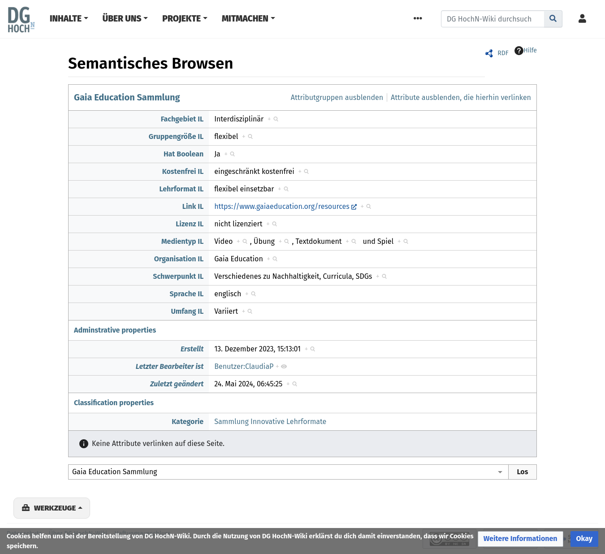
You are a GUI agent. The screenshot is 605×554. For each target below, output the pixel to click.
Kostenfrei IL (183, 171)
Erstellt (192, 349)
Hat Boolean (183, 154)
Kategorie (187, 421)
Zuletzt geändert (176, 384)
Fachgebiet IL (182, 119)
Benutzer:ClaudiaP (243, 366)
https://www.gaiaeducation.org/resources (282, 206)
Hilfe (525, 50)
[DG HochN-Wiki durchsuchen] (492, 18)
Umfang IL (187, 311)
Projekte (181, 18)
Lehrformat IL (181, 189)
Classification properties (114, 402)
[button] (520, 539)
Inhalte (66, 18)
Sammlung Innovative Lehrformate (270, 421)
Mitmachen (245, 18)
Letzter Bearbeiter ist (170, 366)
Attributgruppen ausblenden (337, 97)
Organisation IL (179, 259)
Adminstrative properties (115, 330)
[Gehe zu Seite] (553, 18)
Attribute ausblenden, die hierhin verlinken (461, 97)
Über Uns (122, 18)
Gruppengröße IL (176, 136)
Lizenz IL (189, 224)
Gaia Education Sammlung (127, 97)
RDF (502, 53)
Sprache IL (186, 294)
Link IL (192, 206)
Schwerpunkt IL (178, 276)
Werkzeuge (55, 507)
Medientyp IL (182, 241)
